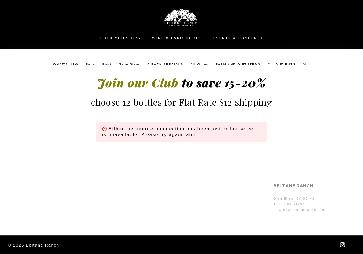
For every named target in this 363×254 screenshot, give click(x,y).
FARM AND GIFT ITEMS (238, 64)
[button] (351, 18)
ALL (306, 64)
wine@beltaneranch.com (302, 209)
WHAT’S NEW (66, 64)
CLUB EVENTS (282, 64)
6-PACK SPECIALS (165, 64)
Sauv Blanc (130, 64)
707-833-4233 (291, 204)
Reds (90, 64)
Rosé (107, 64)
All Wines (199, 64)
